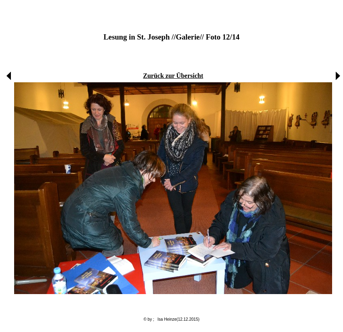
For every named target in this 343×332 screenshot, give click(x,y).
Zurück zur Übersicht (173, 75)
